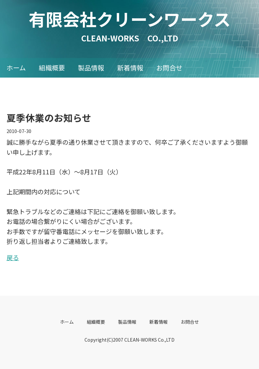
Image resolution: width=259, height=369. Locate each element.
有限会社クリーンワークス (138, 19)
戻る (13, 257)
